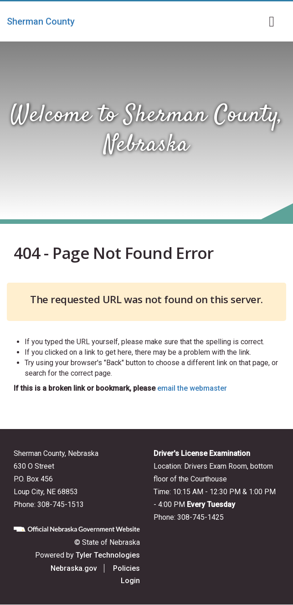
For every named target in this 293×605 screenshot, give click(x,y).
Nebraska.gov (74, 568)
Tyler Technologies (108, 555)
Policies (126, 568)
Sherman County (41, 21)
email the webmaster (192, 388)
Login (130, 580)
